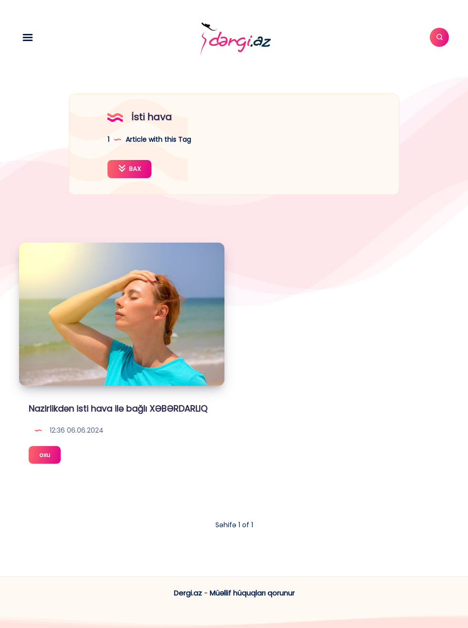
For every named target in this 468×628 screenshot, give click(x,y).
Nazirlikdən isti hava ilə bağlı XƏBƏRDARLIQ (118, 409)
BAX (129, 168)
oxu (50, 456)
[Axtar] (439, 37)
